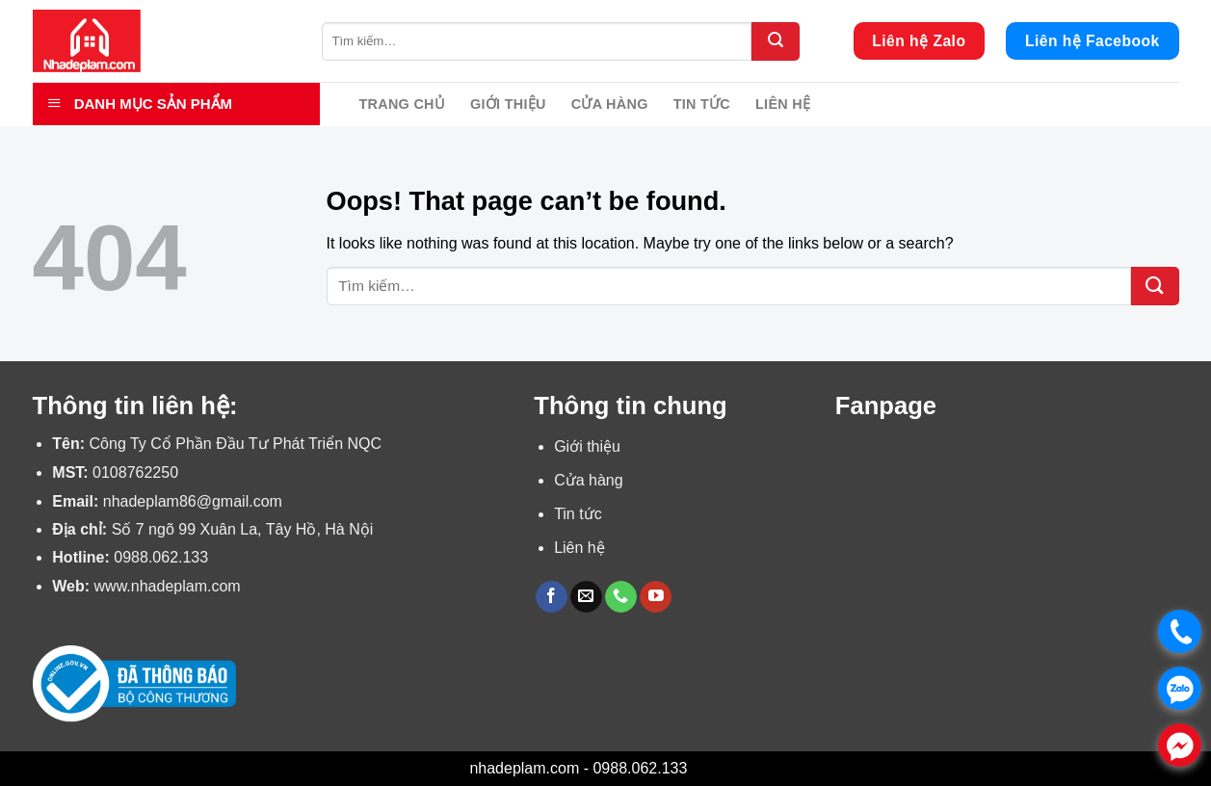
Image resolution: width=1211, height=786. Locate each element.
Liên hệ (782, 104)
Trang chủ (402, 104)
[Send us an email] (586, 597)
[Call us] (621, 597)
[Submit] (775, 41)
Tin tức (701, 104)
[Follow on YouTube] (655, 597)
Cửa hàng (609, 104)
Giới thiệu (508, 104)
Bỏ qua (717, 768)
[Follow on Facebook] (551, 597)
